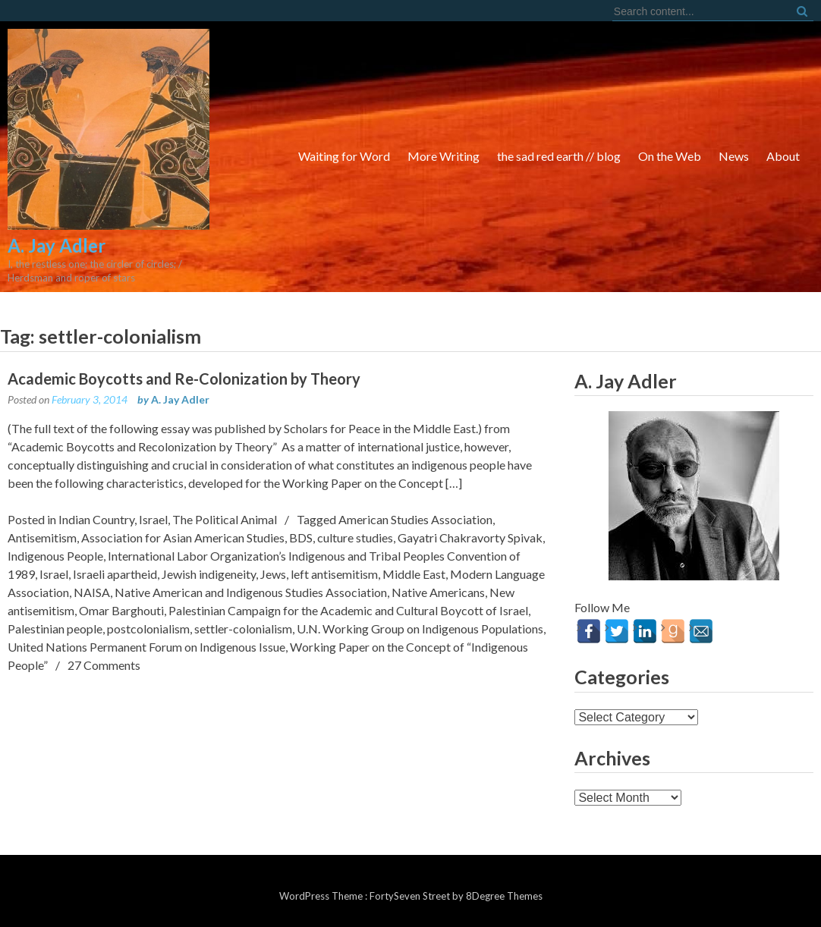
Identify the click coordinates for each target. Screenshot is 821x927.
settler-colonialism (243, 628)
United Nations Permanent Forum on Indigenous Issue (146, 646)
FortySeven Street (411, 896)
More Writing (443, 156)
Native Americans (438, 592)
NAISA (92, 592)
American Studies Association (415, 519)
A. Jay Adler (180, 399)
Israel (153, 519)
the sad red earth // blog (559, 156)
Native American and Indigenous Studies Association (251, 592)
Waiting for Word (344, 156)
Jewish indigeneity (209, 574)
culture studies (355, 537)
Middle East (413, 574)
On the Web (669, 156)
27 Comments (104, 665)
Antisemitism (42, 537)
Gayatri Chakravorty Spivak (470, 537)
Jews (273, 574)
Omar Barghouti (121, 610)
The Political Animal (224, 519)
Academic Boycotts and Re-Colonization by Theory (184, 378)
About (783, 156)
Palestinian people (55, 628)
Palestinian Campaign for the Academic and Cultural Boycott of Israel (348, 610)
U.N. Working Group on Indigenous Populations (420, 628)
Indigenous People (55, 555)
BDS (301, 537)
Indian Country (96, 519)
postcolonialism (148, 628)
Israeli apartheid (115, 574)
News (734, 156)
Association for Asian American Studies (183, 537)
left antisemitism (334, 574)
